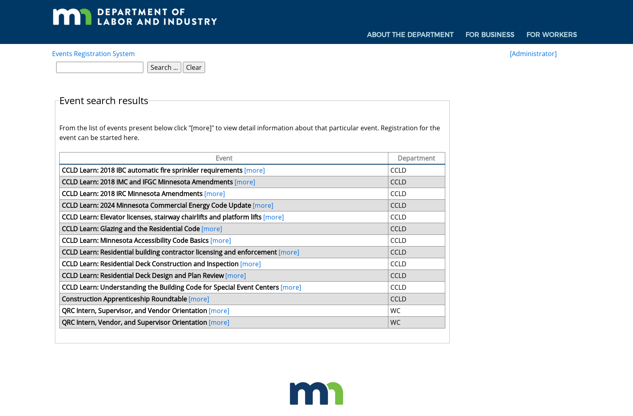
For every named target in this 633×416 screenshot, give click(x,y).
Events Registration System (93, 53)
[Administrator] (533, 53)
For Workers (551, 35)
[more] (254, 170)
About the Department (410, 35)
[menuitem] (410, 35)
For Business (489, 35)
